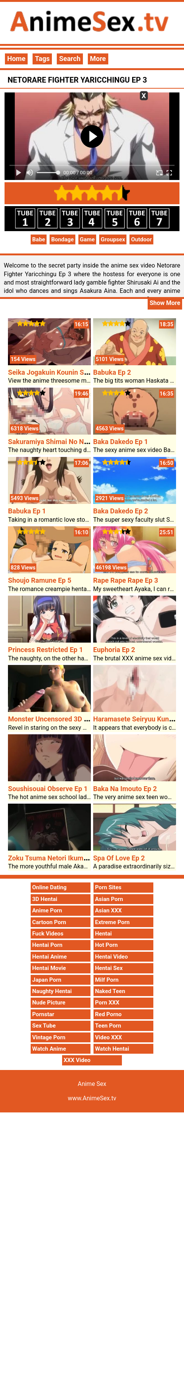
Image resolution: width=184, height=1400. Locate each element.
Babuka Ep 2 (112, 372)
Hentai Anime (49, 956)
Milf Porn (107, 979)
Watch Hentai (112, 1048)
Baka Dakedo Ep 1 (120, 442)
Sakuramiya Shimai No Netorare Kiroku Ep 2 (75, 442)
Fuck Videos (48, 933)
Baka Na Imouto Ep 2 (125, 789)
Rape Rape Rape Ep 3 (125, 580)
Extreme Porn (112, 922)
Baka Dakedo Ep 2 (120, 511)
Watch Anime (49, 1048)
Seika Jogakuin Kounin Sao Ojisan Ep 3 (67, 372)
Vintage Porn (48, 1037)
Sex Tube (44, 1025)
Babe (38, 239)
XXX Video (77, 1060)
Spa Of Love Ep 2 (119, 858)
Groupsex (113, 239)
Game (87, 239)
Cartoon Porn (49, 922)
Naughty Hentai (52, 991)
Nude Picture (48, 1002)
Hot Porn (106, 945)
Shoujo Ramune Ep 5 (39, 580)
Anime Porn (47, 910)
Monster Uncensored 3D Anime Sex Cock (71, 719)
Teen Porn (108, 1025)
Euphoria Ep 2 (114, 650)
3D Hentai (44, 899)
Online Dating (49, 887)
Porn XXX (107, 1002)
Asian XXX (108, 910)
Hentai (103, 933)
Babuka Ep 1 (27, 511)
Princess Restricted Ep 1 (45, 650)
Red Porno (108, 1014)
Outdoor (141, 239)
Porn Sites (108, 887)
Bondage (62, 239)
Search (69, 59)
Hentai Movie (49, 968)
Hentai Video (111, 956)
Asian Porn (109, 899)
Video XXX (108, 1037)
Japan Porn (46, 979)
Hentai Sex (109, 968)
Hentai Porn (47, 945)
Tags (42, 59)
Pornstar (43, 1014)
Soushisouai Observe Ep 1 (47, 789)
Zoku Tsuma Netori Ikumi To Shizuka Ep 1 (71, 858)
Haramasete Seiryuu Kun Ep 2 (138, 719)
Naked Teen (110, 991)
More (98, 59)
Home (16, 59)
